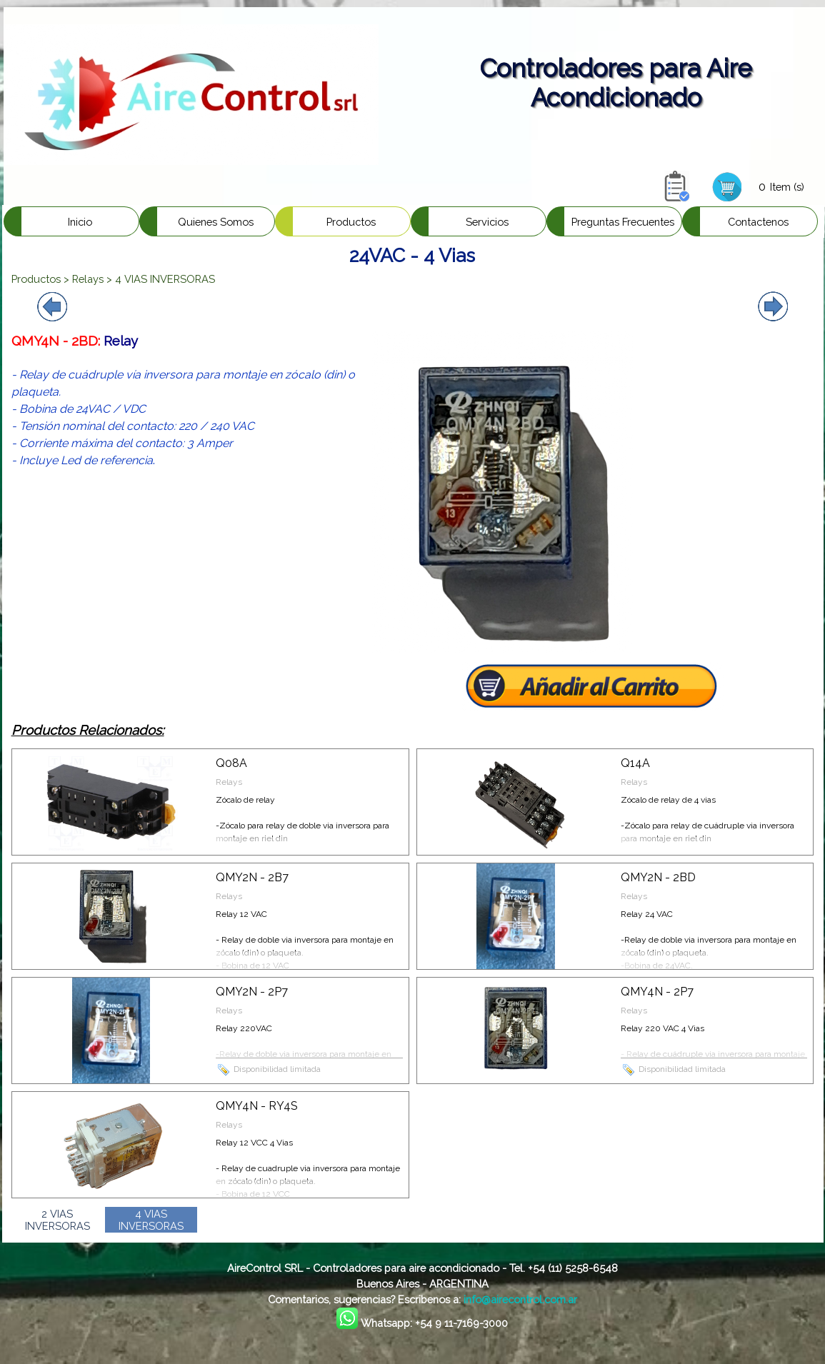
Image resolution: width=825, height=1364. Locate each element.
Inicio (80, 222)
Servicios (487, 222)
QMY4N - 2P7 (657, 991)
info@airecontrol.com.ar (520, 1299)
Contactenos (758, 222)
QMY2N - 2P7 (252, 991)
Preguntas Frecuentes (622, 222)
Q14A (635, 763)
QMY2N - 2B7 (252, 877)
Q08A (231, 763)
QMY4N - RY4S (257, 1106)
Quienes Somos (216, 222)
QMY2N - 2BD (658, 877)
